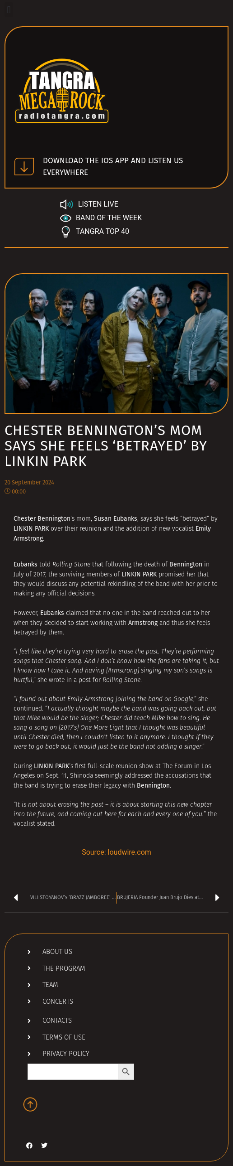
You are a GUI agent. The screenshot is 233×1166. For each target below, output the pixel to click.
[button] (9, 9)
